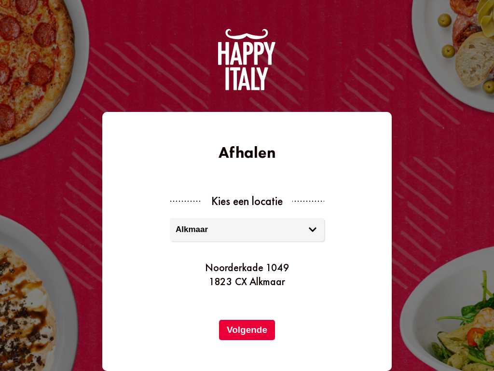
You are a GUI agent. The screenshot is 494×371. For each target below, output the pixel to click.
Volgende (247, 330)
